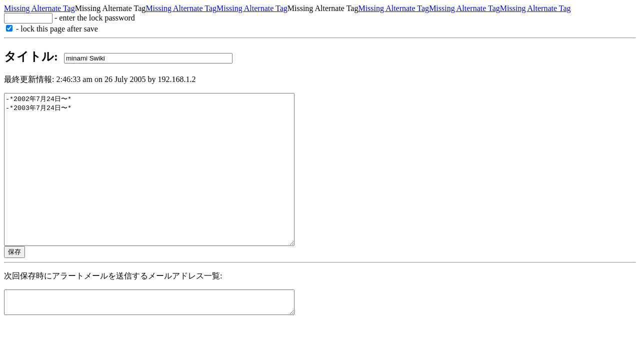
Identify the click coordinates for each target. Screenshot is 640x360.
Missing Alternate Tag (39, 8)
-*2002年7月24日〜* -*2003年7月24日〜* (167, 184)
